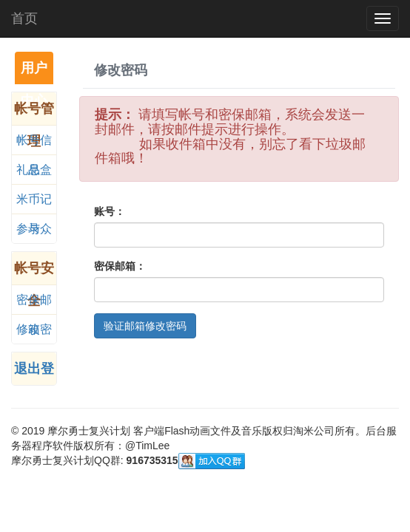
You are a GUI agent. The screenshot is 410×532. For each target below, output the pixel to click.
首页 (24, 18)
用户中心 (34, 72)
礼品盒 (34, 169)
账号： (109, 211)
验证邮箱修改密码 (145, 326)
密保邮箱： (120, 266)
